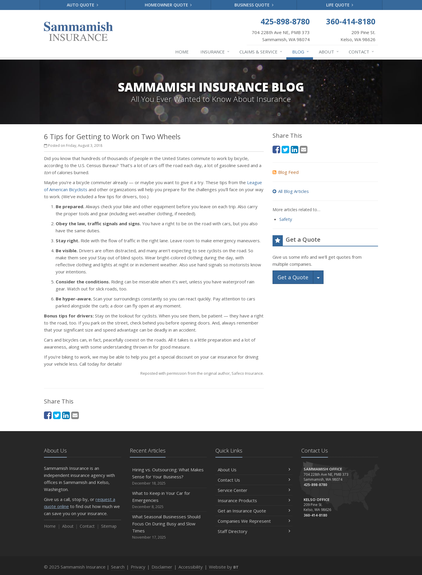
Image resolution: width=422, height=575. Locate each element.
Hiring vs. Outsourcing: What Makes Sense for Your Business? (168, 476)
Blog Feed (286, 172)
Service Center (254, 490)
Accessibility (190, 567)
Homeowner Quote (168, 5)
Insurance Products (254, 500)
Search (118, 567)
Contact (362, 51)
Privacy (138, 567)
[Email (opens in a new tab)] (75, 415)
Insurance (215, 51)
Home (182, 52)
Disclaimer (162, 567)
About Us (254, 470)
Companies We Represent (254, 521)
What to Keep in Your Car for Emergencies (168, 500)
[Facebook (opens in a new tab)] (48, 415)
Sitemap (109, 526)
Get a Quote (293, 277)
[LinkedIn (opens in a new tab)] (66, 415)
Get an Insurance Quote (254, 511)
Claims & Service (261, 51)
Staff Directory (254, 531)
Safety (285, 219)
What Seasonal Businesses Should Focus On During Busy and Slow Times (168, 527)
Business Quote (253, 5)
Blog (300, 51)
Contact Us (254, 480)
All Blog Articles (291, 191)
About (329, 51)
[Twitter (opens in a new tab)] (57, 415)
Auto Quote (82, 5)
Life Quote (339, 5)
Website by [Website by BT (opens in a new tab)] (224, 567)
